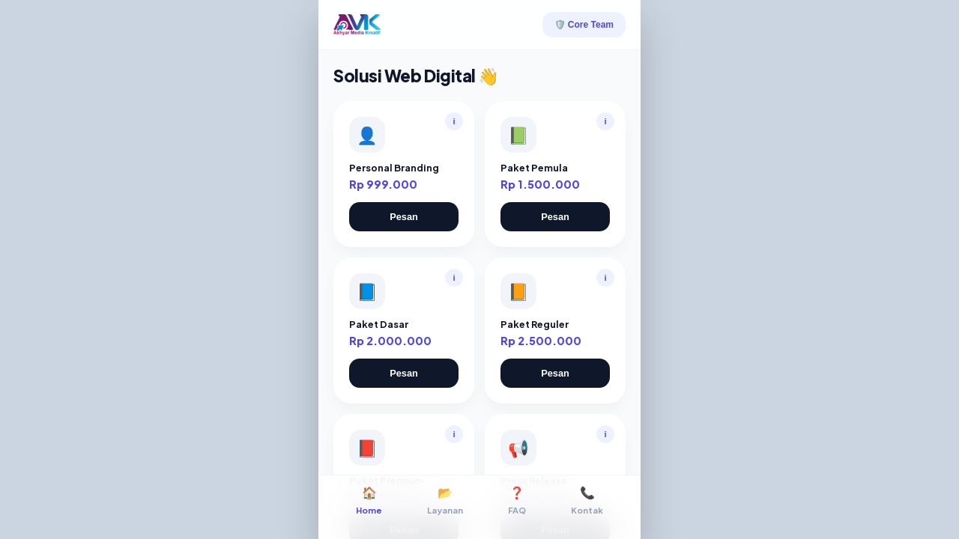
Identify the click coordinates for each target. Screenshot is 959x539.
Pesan (404, 216)
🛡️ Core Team (584, 24)
